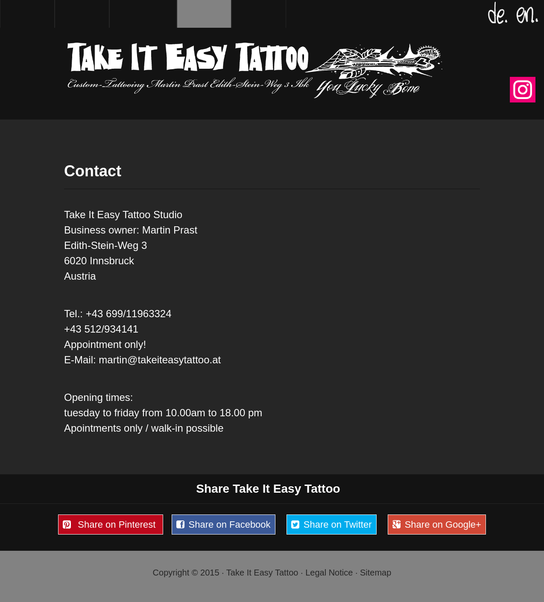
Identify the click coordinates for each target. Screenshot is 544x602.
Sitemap (375, 572)
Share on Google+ (434, 525)
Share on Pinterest (108, 525)
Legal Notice (329, 572)
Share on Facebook (221, 525)
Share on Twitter (329, 525)
